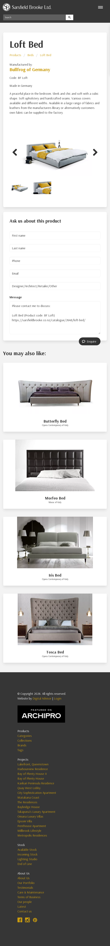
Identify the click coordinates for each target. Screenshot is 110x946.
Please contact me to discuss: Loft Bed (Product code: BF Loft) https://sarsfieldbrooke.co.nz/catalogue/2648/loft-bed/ (55, 317)
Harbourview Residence (32, 769)
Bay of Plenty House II (32, 774)
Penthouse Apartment (31, 826)
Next (94, 152)
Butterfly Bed (55, 421)
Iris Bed (55, 575)
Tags (20, 750)
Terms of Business (29, 897)
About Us (23, 878)
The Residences (27, 802)
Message (16, 297)
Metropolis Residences (32, 835)
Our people (24, 902)
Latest (21, 906)
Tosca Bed (55, 652)
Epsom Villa (24, 821)
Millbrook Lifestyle (29, 831)
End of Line (24, 864)
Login (57, 698)
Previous (16, 152)
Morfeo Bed (55, 498)
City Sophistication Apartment (36, 793)
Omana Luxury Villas (30, 816)
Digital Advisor (42, 698)
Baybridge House (28, 807)
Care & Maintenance (30, 892)
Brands (21, 745)
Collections (24, 740)
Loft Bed (45, 55)
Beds (30, 55)
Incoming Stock (27, 854)
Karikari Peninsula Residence (35, 783)
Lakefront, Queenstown (32, 764)
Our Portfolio (26, 883)
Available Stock (27, 850)
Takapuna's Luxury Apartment (36, 812)
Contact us (24, 911)
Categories (24, 736)
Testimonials (25, 887)
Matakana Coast (28, 797)
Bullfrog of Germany (30, 69)
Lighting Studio (27, 859)
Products (15, 55)
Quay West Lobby (29, 788)
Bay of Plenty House (30, 778)
